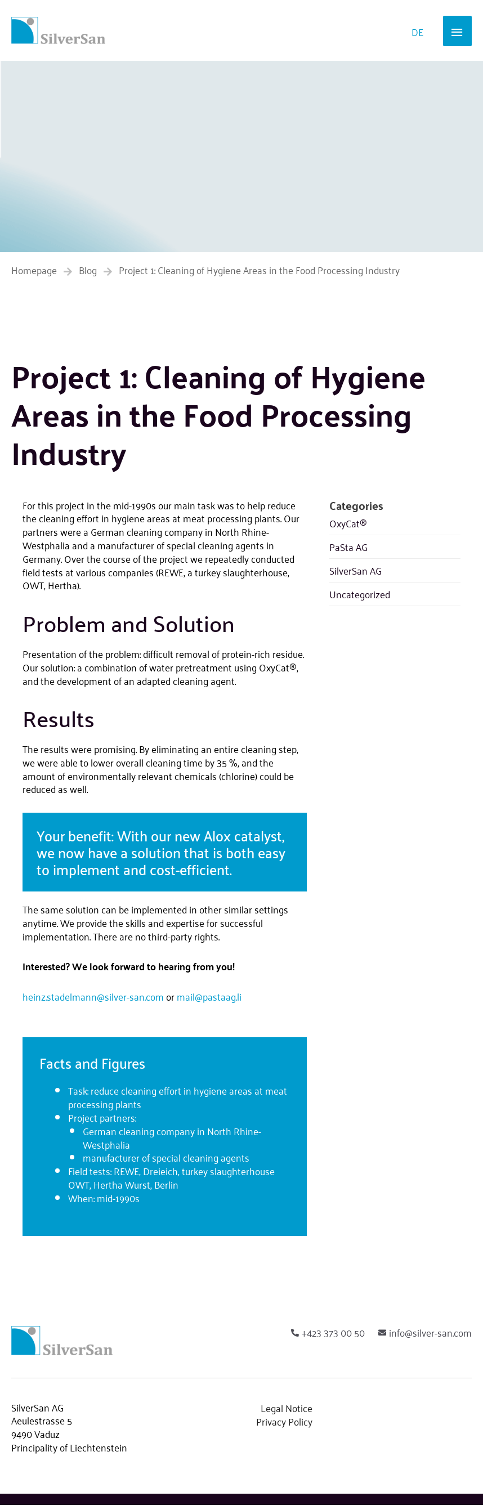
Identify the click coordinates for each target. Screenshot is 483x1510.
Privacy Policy (284, 1426)
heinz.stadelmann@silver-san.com (93, 1001)
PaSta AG (348, 552)
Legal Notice (286, 1412)
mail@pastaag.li (209, 1001)
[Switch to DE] (417, 33)
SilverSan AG (355, 575)
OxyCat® (348, 528)
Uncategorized (359, 599)
